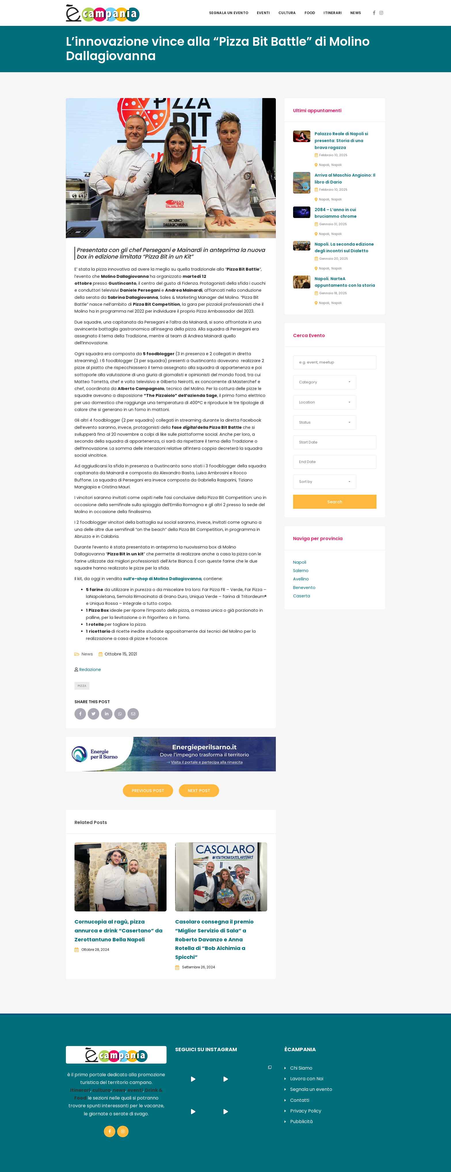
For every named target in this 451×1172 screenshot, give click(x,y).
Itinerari (333, 12)
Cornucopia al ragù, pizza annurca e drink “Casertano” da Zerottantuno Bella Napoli (118, 930)
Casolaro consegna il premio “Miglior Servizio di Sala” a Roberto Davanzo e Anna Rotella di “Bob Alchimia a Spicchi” (214, 939)
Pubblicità (301, 1121)
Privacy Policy (305, 1111)
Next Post (199, 791)
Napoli (324, 164)
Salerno (301, 570)
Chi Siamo (301, 1068)
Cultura (287, 12)
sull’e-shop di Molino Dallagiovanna (162, 579)
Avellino (301, 579)
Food (310, 12)
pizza (82, 686)
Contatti (299, 1100)
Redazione (90, 669)
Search (334, 502)
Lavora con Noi (306, 1078)
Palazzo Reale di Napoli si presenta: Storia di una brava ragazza (341, 140)
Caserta (301, 596)
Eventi (263, 12)
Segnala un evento (228, 12)
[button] (324, 382)
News (355, 12)
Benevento (304, 587)
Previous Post (148, 791)
